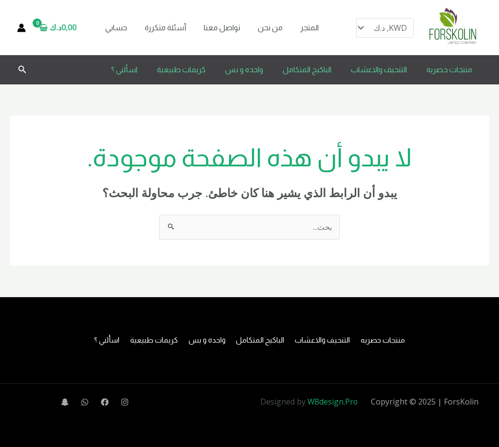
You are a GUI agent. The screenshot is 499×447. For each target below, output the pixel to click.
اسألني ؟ (124, 69)
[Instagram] (125, 402)
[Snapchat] (65, 402)
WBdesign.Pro (332, 401)
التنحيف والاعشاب (379, 69)
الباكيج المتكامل (307, 69)
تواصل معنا (217, 27)
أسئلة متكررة (162, 27)
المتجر (300, 27)
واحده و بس (244, 69)
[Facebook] (105, 402)
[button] (21, 69)
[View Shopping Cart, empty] (61, 27)
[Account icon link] (21, 27)
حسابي (115, 27)
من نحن (263, 27)
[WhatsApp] (85, 402)
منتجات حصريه (449, 69)
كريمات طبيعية (181, 69)
